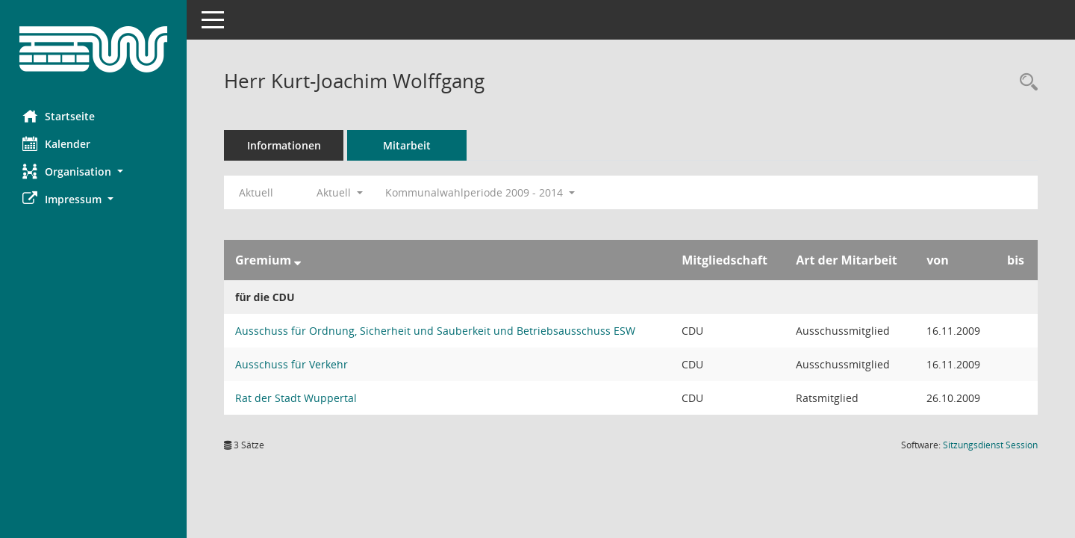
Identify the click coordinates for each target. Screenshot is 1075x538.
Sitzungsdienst (990, 445)
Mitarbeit (407, 145)
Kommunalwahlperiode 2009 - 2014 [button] (480, 192)
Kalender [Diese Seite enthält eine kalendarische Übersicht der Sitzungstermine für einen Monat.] (56, 143)
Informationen (284, 145)
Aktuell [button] (340, 192)
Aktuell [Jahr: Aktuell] (256, 192)
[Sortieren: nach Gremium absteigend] (297, 260)
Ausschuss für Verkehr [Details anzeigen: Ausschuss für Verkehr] (291, 364)
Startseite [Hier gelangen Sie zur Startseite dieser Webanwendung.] (58, 115)
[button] (93, 171)
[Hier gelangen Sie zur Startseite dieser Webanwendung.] (93, 49)
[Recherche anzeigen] (1025, 82)
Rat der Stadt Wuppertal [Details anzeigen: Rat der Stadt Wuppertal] (296, 398)
